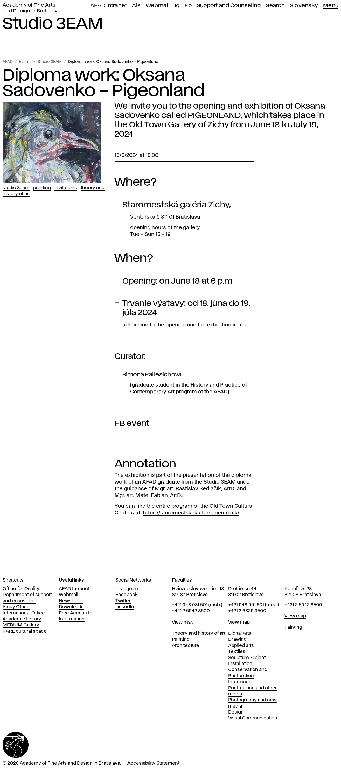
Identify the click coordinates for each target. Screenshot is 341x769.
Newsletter (71, 601)
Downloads (71, 607)
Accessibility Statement (153, 763)
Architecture (185, 646)
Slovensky (304, 5)
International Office (24, 613)
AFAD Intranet (108, 5)
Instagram (126, 589)
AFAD (8, 62)
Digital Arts (239, 633)
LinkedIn (124, 607)
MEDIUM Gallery (21, 625)
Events (25, 62)
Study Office (16, 607)
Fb (188, 5)
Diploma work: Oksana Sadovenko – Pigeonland (113, 62)
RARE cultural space (25, 631)
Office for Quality (21, 589)
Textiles (236, 651)
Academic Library (22, 619)
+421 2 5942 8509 (303, 605)
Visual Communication (252, 718)
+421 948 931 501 (189, 605)
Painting (42, 188)
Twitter (123, 601)
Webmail (158, 5)
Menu (330, 5)
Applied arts (241, 646)
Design (236, 712)
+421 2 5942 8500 (191, 611)
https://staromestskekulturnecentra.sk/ (191, 513)
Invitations (65, 188)
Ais (136, 5)
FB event (132, 423)
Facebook (126, 595)
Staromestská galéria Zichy (175, 205)
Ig (177, 5)
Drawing (237, 639)
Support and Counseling (229, 5)
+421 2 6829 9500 (247, 611)
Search (275, 5)
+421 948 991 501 (246, 605)
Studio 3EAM (50, 62)
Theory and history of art (198, 633)
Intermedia (240, 682)
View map (182, 622)
